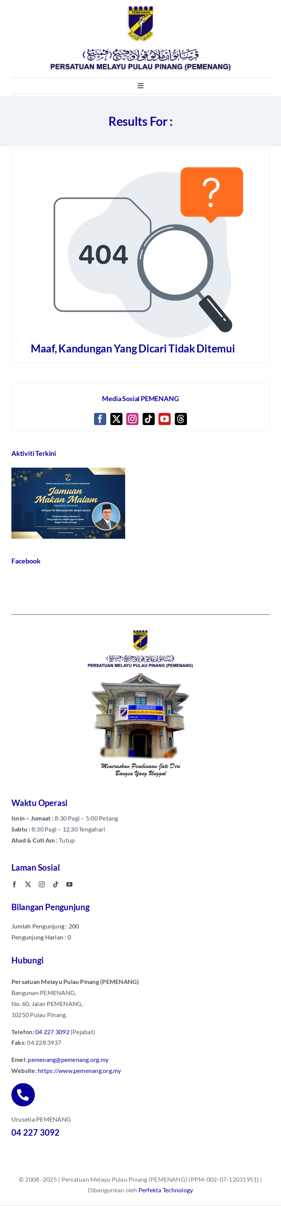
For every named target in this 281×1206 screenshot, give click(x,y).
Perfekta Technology (165, 1189)
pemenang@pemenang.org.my (68, 1059)
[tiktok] (56, 884)
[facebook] (14, 884)
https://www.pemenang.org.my (79, 1070)
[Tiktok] (149, 419)
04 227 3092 (52, 1031)
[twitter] (28, 884)
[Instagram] (132, 419)
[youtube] (69, 884)
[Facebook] (100, 419)
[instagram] (42, 884)
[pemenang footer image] (141, 629)
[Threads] (181, 419)
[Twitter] (116, 419)
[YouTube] (165, 419)
